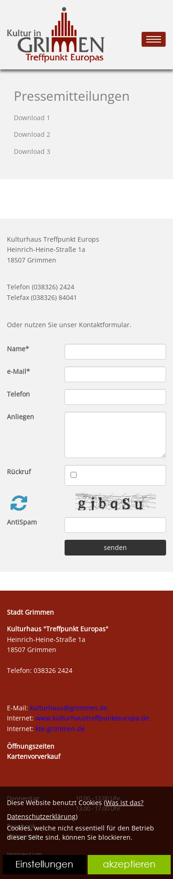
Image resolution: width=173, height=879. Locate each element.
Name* (18, 348)
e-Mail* (18, 371)
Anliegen (20, 416)
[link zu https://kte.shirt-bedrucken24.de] (56, 34)
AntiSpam (22, 522)
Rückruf (19, 471)
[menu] (153, 39)
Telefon (18, 394)
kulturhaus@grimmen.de (68, 707)
